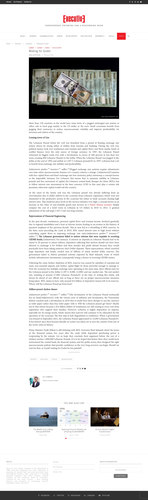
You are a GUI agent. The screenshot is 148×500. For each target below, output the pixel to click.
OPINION (59, 35)
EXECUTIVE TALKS (86, 35)
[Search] (128, 35)
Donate (8, 2)
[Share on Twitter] (80, 368)
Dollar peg (44, 359)
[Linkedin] (138, 2)
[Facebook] (129, 2)
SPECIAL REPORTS (71, 35)
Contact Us (27, 2)
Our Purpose (18, 2)
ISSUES (22, 35)
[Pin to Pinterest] (82, 368)
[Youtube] (141, 2)
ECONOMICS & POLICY (46, 35)
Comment (29, 43)
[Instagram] (135, 2)
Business (18, 43)
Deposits (33, 359)
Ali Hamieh (37, 54)
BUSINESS (33, 35)
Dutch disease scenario (100, 204)
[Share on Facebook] (77, 368)
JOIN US (111, 35)
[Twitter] (132, 2)
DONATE (121, 35)
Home (8, 43)
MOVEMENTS (99, 35)
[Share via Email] (85, 368)
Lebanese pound (66, 359)
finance (54, 359)
